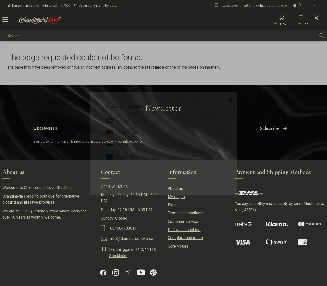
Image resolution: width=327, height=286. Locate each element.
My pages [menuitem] (176, 196)
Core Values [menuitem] (178, 246)
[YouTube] (141, 272)
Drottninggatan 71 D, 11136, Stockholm (133, 252)
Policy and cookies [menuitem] (184, 229)
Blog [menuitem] (172, 205)
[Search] (321, 35)
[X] (128, 272)
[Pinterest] (153, 272)
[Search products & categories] (161, 35)
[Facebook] (103, 272)
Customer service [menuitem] (183, 221)
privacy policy (133, 142)
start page (154, 67)
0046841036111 (230, 5)
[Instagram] (115, 272)
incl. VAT (310, 5)
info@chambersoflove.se (268, 5)
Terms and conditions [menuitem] (186, 213)
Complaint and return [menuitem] (185, 238)
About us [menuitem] (175, 188)
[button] (4, 21)
